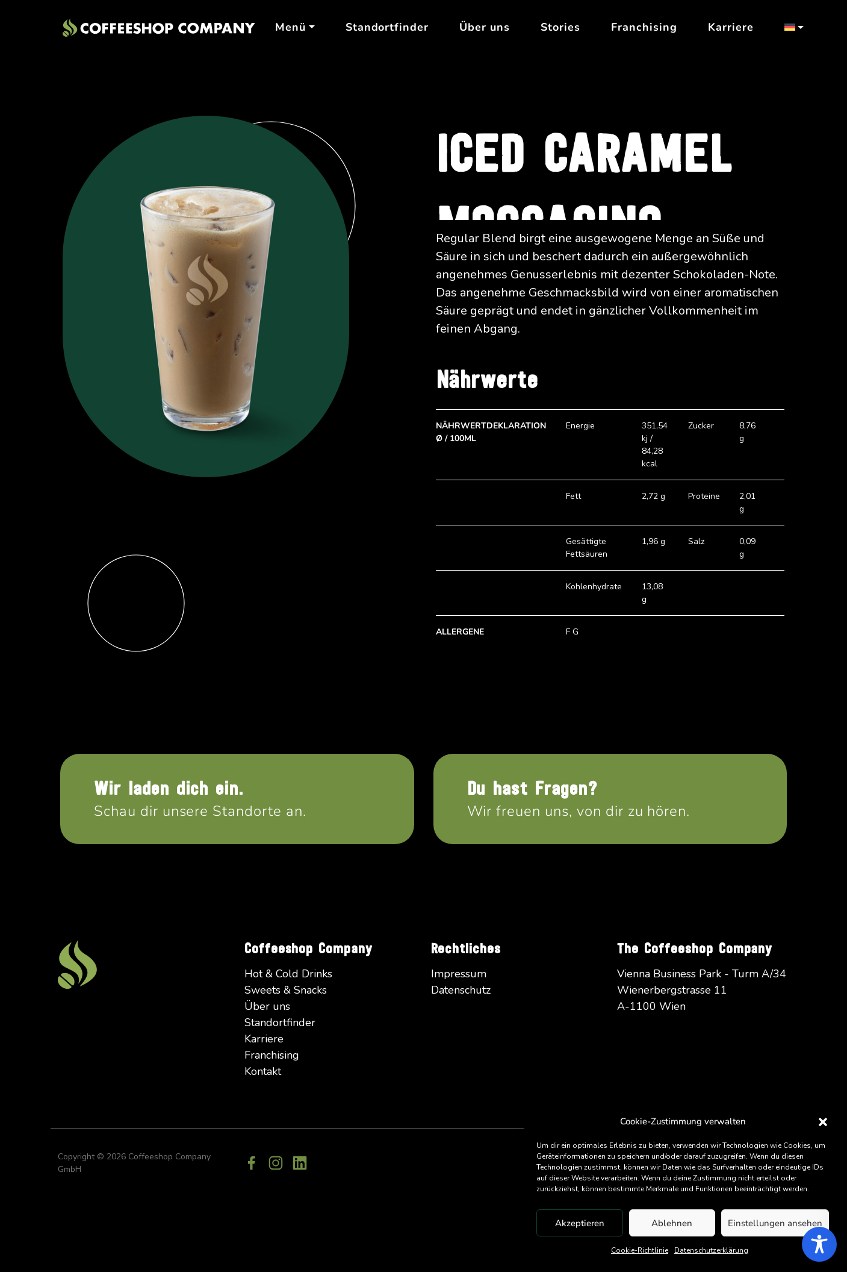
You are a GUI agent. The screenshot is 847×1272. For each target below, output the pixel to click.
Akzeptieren (579, 1223)
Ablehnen (671, 1223)
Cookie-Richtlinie (639, 1250)
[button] (823, 1121)
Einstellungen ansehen (775, 1223)
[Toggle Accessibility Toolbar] (819, 1244)
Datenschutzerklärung (711, 1250)
